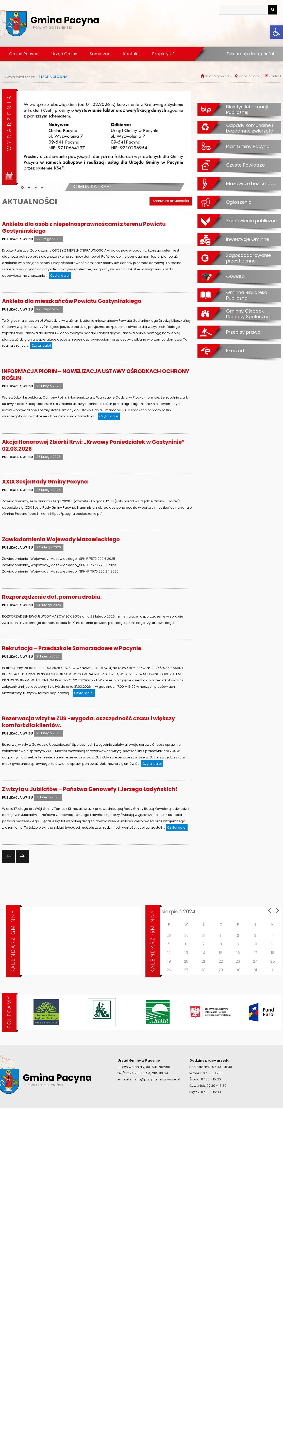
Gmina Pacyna (23, 54)
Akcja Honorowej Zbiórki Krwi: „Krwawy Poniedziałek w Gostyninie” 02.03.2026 (93, 445)
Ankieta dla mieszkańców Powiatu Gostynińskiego (71, 301)
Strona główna (217, 76)
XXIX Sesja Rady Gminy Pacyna (45, 481)
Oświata (235, 276)
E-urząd (235, 350)
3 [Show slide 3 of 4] (35, 188)
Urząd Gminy (64, 54)
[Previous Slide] (24, 140)
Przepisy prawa (243, 332)
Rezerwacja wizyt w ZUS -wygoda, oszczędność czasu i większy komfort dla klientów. (88, 722)
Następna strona (22, 862)
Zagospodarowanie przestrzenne (248, 258)
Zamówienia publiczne (251, 220)
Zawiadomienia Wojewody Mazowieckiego (61, 539)
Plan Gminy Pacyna (248, 146)
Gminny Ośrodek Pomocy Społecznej (248, 314)
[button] (276, 32)
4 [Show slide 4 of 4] (42, 188)
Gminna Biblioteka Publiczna (246, 295)
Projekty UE (163, 54)
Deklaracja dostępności (250, 54)
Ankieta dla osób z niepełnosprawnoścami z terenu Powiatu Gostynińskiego (84, 227)
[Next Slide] (184, 140)
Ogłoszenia (239, 202)
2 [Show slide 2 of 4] (29, 188)
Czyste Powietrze (245, 165)
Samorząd (100, 54)
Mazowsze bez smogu (251, 183)
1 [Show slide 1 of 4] (22, 188)
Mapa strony (249, 76)
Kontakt (131, 54)
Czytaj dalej (60, 275)
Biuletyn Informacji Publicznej (247, 109)
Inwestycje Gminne (247, 239)
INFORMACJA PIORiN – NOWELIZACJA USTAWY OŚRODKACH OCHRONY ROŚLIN (95, 375)
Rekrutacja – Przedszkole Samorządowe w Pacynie (71, 648)
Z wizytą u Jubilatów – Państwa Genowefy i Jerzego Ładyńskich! (89, 789)
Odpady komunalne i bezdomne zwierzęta (249, 128)
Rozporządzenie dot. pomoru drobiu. (52, 596)
